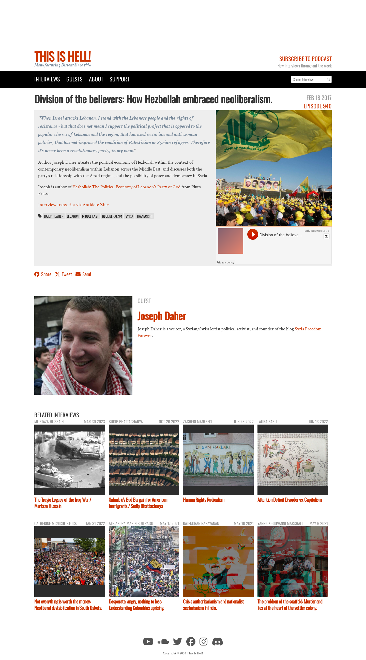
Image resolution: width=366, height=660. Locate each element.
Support (119, 79)
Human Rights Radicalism (203, 499)
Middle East (90, 216)
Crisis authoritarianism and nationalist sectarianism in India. (213, 604)
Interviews (47, 79)
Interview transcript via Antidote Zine (73, 205)
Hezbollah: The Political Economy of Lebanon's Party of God (126, 187)
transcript (145, 216)
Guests (74, 79)
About (96, 79)
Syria (129, 216)
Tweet (64, 274)
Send (83, 274)
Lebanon (73, 216)
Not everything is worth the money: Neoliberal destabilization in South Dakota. (68, 604)
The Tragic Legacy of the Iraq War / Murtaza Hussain (62, 503)
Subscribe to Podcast (305, 58)
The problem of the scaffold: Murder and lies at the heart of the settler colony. (289, 604)
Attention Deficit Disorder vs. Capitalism (289, 499)
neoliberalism (112, 216)
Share (43, 274)
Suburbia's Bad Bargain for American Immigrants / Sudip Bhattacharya (138, 503)
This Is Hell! (62, 56)
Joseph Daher (53, 216)
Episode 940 (318, 106)
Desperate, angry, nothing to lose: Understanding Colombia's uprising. (136, 604)
